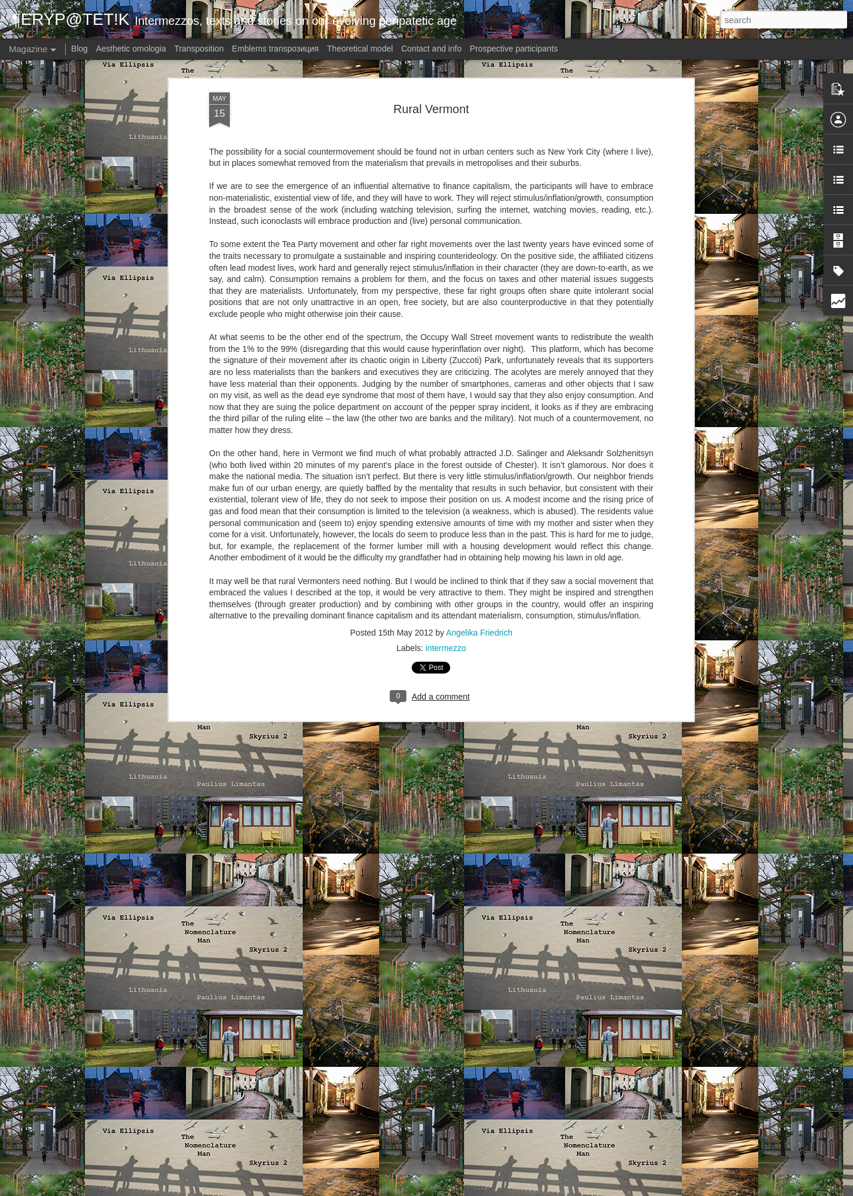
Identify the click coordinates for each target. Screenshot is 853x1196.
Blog (79, 48)
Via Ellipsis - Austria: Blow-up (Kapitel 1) (391, 1048)
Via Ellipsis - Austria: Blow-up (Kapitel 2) (391, 914)
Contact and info (431, 48)
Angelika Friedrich (479, 372)
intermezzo (445, 387)
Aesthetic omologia (131, 48)
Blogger (486, 1189)
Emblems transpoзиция (275, 48)
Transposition (199, 48)
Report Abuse (521, 1189)
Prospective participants (514, 48)
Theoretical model (360, 48)
